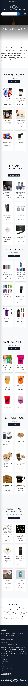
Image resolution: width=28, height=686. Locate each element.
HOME (2, 658)
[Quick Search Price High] (14, 13)
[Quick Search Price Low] (9, 13)
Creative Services (6, 668)
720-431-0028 (4, 643)
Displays (3, 666)
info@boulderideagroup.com (9, 644)
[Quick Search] (4, 13)
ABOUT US (4, 659)
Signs (2, 670)
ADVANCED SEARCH (6, 661)
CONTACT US (4, 663)
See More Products (14, 81)
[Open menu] (25, 14)
